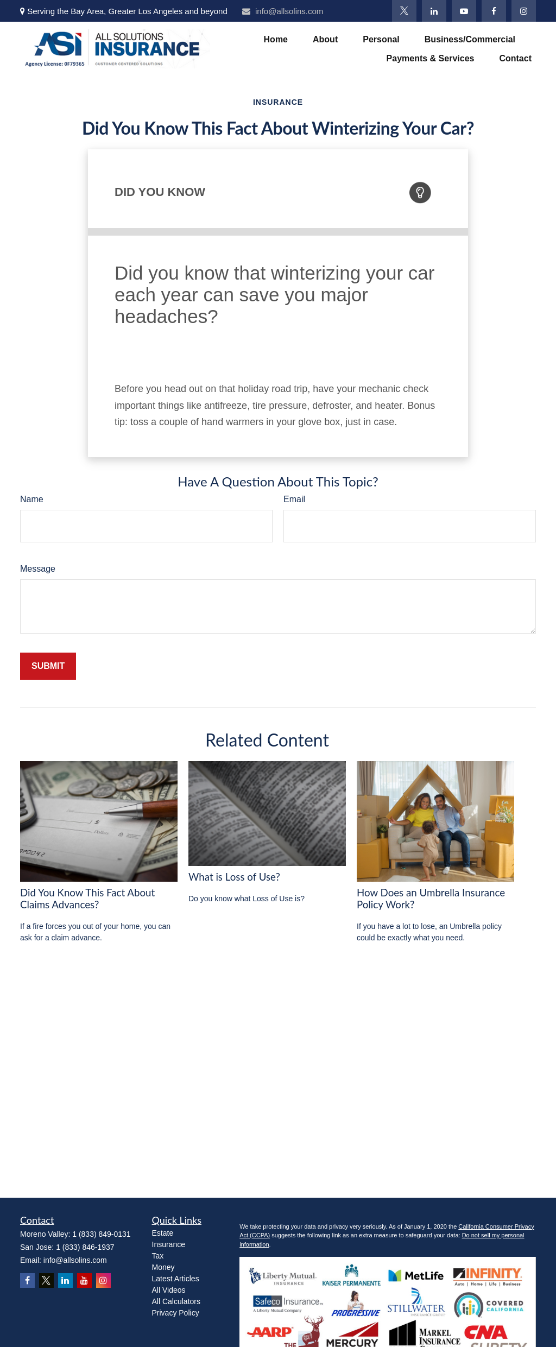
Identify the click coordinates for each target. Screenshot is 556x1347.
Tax (158, 1255)
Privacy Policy (175, 1312)
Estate (163, 1233)
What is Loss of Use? (234, 877)
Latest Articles (175, 1278)
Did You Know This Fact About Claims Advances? (87, 898)
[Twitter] (404, 11)
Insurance (168, 1244)
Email (294, 499)
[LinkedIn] (434, 11)
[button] (276, 39)
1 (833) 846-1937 (85, 1247)
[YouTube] (464, 11)
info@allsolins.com (282, 11)
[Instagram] (523, 11)
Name (31, 499)
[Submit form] (48, 666)
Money (163, 1267)
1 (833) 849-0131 (101, 1234)
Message (37, 568)
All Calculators (176, 1301)
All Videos (169, 1290)
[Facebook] (494, 11)
